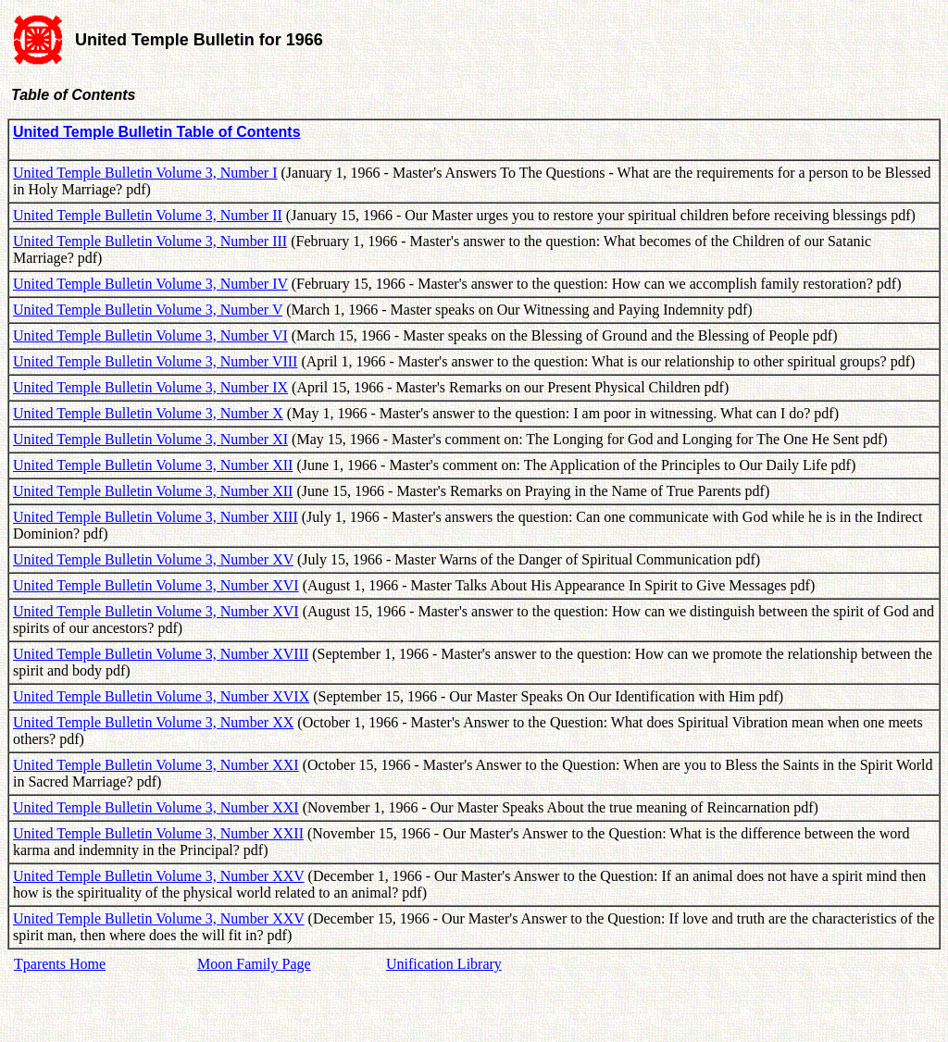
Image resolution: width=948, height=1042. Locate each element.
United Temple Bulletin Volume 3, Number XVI (156, 585)
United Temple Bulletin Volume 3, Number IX (150, 387)
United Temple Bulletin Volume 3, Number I (145, 172)
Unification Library (444, 964)
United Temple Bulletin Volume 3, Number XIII (155, 517)
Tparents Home (60, 964)
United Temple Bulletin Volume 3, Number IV (150, 284)
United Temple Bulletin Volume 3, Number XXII (158, 833)
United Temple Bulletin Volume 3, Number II (147, 215)
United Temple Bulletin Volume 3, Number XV (153, 559)
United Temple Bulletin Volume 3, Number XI (150, 439)
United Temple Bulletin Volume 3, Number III (150, 241)
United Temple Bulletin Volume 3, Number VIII (155, 361)
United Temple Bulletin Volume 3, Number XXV (159, 876)
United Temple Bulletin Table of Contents (157, 132)
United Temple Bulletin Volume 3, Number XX (153, 722)
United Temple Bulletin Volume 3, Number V (147, 309)
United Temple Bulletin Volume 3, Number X (148, 413)
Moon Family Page (254, 964)
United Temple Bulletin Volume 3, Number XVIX (161, 696)
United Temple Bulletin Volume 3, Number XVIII (160, 654)
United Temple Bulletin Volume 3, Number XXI (156, 765)
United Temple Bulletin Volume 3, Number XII (153, 465)
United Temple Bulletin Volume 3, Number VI (150, 335)
